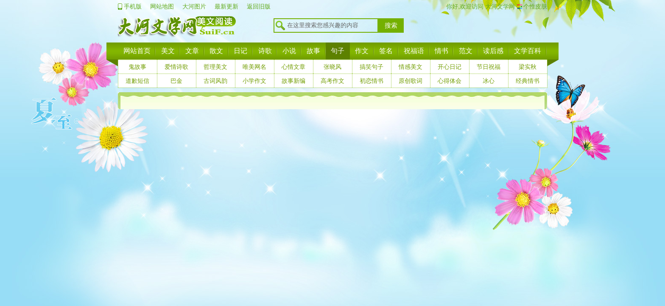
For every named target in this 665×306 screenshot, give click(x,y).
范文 (465, 50)
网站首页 (137, 50)
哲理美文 (215, 66)
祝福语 (414, 50)
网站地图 (162, 6)
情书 (441, 50)
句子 (337, 50)
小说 (289, 50)
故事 (313, 50)
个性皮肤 (535, 6)
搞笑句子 (371, 66)
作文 (362, 50)
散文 (216, 50)
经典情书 (527, 80)
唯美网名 (254, 66)
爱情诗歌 (176, 66)
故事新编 (293, 80)
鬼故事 (137, 66)
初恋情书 (371, 80)
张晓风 (332, 66)
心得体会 (449, 80)
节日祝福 (488, 66)
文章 (192, 50)
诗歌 (265, 50)
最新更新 (226, 6)
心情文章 (293, 66)
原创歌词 (410, 80)
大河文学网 (499, 6)
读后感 (493, 50)
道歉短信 (137, 80)
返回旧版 (259, 6)
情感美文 (410, 66)
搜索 (391, 25)
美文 (168, 50)
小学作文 (254, 80)
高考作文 (332, 80)
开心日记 (449, 66)
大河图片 (194, 6)
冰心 (489, 80)
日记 (240, 50)
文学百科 (527, 50)
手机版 (133, 6)
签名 (386, 50)
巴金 (176, 80)
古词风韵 (215, 80)
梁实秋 (527, 66)
